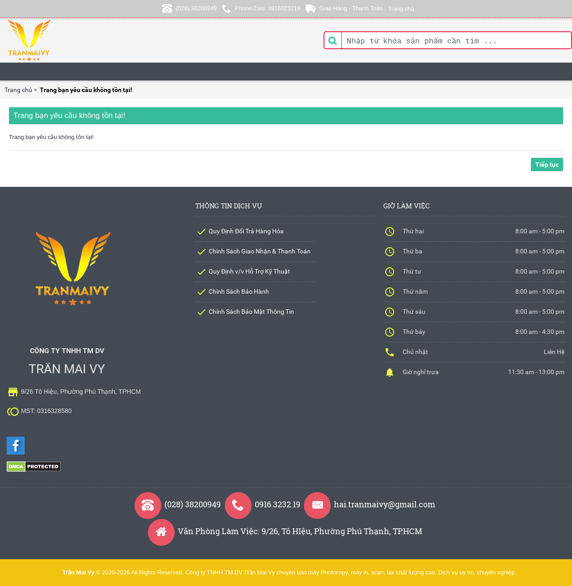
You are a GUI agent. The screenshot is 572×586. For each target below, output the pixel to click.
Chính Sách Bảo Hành (239, 291)
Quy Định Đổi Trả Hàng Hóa (246, 231)
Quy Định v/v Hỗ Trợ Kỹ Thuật (249, 271)
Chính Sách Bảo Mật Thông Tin (251, 311)
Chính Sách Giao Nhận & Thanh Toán (260, 251)
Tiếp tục (547, 164)
